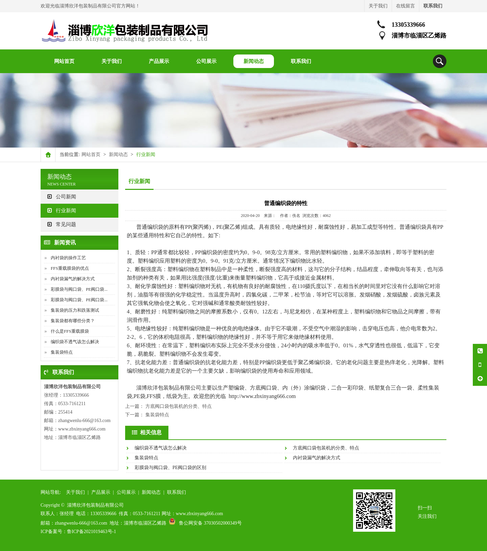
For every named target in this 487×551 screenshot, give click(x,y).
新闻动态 (118, 154)
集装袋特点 (62, 352)
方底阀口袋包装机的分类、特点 (178, 406)
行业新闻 (61, 210)
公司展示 (126, 492)
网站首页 (91, 154)
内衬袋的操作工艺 (68, 257)
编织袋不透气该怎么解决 (75, 341)
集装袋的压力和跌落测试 (75, 310)
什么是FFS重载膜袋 (70, 331)
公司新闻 (61, 196)
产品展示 (100, 492)
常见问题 (61, 224)
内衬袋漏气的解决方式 (73, 278)
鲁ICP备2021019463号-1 (91, 531)
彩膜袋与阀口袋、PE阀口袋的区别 (170, 467)
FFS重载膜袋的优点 (70, 268)
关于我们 (378, 5)
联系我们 (176, 492)
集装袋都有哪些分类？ (73, 320)
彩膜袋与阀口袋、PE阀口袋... (79, 289)
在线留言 (405, 5)
